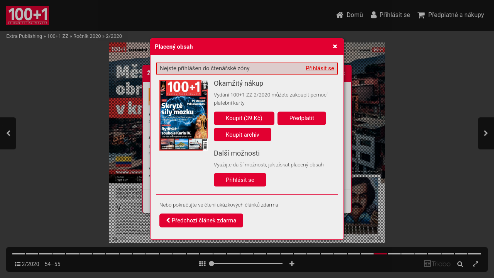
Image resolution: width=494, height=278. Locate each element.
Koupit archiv (242, 134)
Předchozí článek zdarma (201, 220)
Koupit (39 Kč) (244, 118)
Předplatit (302, 118)
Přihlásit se (320, 68)
